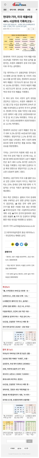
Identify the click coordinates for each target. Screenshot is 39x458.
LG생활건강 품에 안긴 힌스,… (30, 343)
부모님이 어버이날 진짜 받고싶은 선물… (17, 353)
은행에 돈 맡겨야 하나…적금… (30, 433)
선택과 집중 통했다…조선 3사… (8, 433)
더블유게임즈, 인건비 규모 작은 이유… (16, 311)
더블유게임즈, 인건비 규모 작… (19, 433)
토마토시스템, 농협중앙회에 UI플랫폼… (17, 399)
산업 (28, 9)
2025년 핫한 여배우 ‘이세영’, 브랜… (16, 358)
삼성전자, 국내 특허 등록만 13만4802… (17, 363)
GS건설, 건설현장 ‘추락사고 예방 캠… (16, 321)
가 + (29, 29)
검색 (29, 441)
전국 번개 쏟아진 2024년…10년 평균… (17, 327)
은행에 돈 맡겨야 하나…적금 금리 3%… (17, 316)
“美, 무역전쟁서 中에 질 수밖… (8, 343)
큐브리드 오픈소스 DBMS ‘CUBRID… (16, 374)
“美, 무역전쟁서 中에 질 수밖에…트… (16, 290)
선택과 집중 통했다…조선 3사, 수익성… (17, 306)
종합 (5, 9)
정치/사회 (13, 9)
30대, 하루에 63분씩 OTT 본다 (14, 369)
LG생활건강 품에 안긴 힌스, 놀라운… (16, 301)
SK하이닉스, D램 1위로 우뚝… (19, 343)
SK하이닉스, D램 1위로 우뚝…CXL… (16, 296)
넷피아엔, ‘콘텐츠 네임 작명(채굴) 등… (16, 389)
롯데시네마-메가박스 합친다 (13, 379)
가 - (33, 29)
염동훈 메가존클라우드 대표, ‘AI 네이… (17, 394)
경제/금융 (21, 9)
